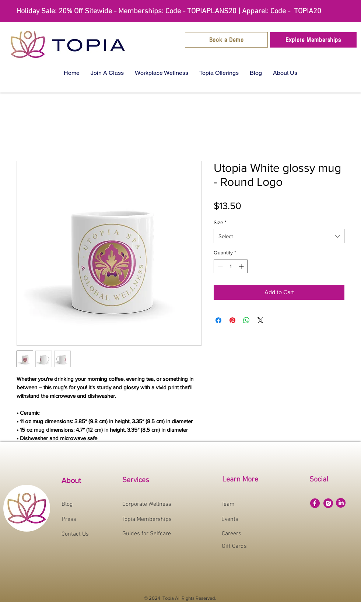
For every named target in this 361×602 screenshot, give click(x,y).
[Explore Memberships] (313, 40)
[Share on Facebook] (218, 320)
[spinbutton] (230, 266)
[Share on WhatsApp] (246, 320)
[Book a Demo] (226, 40)
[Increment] (241, 266)
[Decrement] (219, 266)
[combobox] (279, 236)
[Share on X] (260, 320)
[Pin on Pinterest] (232, 320)
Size (220, 222)
